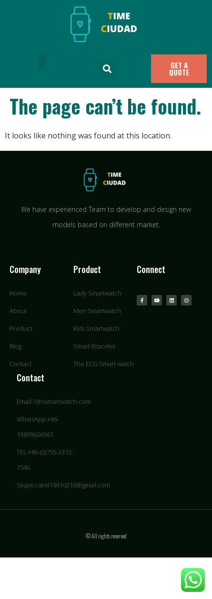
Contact (30, 377)
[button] (42, 61)
